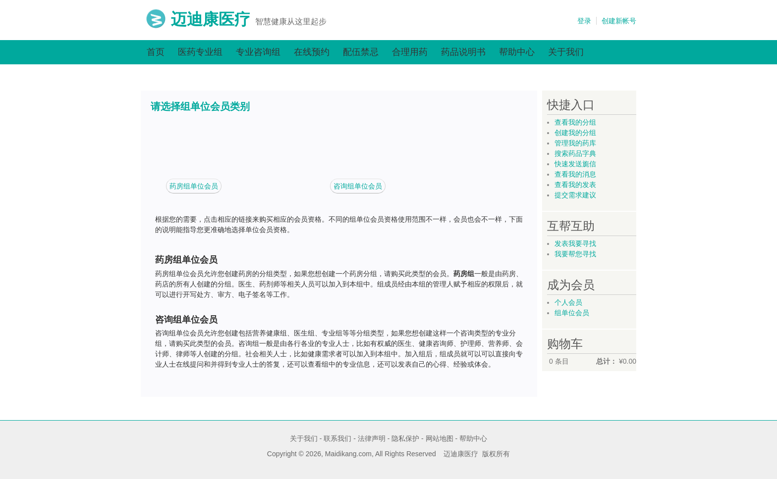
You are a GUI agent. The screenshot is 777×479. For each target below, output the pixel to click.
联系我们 (337, 438)
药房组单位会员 (193, 186)
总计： (606, 361)
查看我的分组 (575, 122)
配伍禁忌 (361, 52)
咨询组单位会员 (357, 186)
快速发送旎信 (575, 164)
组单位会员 (572, 313)
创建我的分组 (575, 133)
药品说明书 (463, 52)
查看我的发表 (575, 185)
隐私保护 (405, 438)
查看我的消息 (575, 174)
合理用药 (410, 52)
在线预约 (312, 52)
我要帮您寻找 (575, 254)
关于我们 (566, 52)
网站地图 (439, 438)
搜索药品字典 (575, 153)
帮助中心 (517, 52)
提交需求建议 (575, 195)
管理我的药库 (575, 143)
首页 (156, 52)
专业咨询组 (258, 52)
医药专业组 (200, 52)
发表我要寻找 (575, 243)
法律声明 (372, 438)
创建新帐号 (619, 21)
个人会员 (568, 302)
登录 (584, 21)
